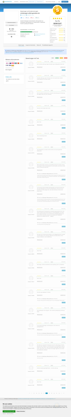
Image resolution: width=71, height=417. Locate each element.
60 (54, 393)
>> (63, 393)
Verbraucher (32, 1)
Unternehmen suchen (24, 1)
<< (29, 393)
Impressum (4, 413)
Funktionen (16, 1)
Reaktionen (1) (39, 170)
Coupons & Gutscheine (30, 45)
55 (41, 393)
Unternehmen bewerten (12, 22)
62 (59, 393)
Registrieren (64, 1)
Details (52, 61)
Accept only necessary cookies (9, 411)
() (63, 67)
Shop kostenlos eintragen (50, 1)
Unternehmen (40, 1)
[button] (22, 18)
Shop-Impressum (37, 35)
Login (59, 1)
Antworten (63, 70)
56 (44, 393)
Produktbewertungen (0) (47, 45)
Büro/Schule (23, 15)
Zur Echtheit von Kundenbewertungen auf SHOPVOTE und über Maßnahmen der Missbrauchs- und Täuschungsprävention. (36, 398)
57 (46, 393)
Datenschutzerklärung (10, 413)
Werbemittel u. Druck (30, 15)
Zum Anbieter (11, 25)
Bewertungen (21, 45)
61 (56, 393)
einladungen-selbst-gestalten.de (40, 33)
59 (51, 393)
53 (36, 393)
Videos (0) (39, 45)
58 (49, 393)
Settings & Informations (21, 411)
